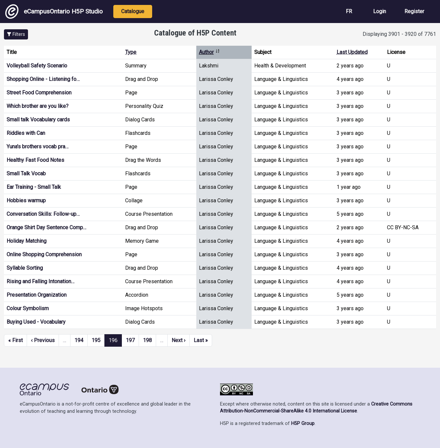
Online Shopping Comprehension (44, 254)
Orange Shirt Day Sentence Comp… (46, 227)
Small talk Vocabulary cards (38, 119)
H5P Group (303, 423)
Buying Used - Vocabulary (36, 322)
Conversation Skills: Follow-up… (43, 214)
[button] (16, 34)
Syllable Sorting (25, 268)
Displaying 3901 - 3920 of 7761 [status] (399, 34)
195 (96, 340)
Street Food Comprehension (39, 92)
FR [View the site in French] (349, 11)
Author (209, 52)
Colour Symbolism (28, 308)
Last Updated (352, 52)
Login (379, 11)
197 (130, 340)
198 (147, 340)
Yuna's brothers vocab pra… (38, 146)
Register (414, 11)
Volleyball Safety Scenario (37, 65)
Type (130, 52)
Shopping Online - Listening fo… (43, 79)
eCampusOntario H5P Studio (54, 11)
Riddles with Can (26, 133)
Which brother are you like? (38, 106)
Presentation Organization (37, 295)
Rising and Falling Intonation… (40, 281)
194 (78, 340)
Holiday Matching (26, 241)
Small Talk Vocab (26, 173)
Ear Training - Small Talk (34, 187)
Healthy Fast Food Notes (35, 160)
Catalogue (132, 11)
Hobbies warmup (26, 200)
